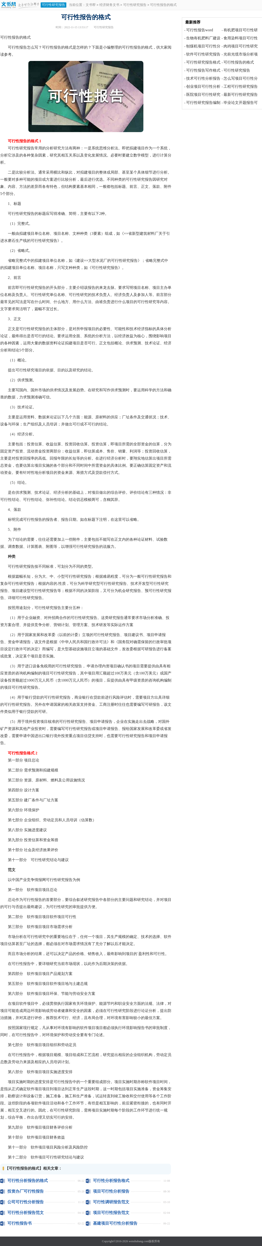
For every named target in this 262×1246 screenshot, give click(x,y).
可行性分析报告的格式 (27, 1180)
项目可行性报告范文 (111, 1212)
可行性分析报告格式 (111, 1180)
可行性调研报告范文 (111, 1202)
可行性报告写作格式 (203, 70)
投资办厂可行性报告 (25, 1191)
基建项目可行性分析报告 (115, 1223)
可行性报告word (199, 30)
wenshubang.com (139, 1241)
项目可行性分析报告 (111, 1191)
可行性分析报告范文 (25, 1212)
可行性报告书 (19, 1223)
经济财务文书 (109, 5)
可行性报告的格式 (238, 62)
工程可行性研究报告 (240, 86)
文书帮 (91, 5)
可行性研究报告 (53, 5)
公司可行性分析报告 (25, 1202)
